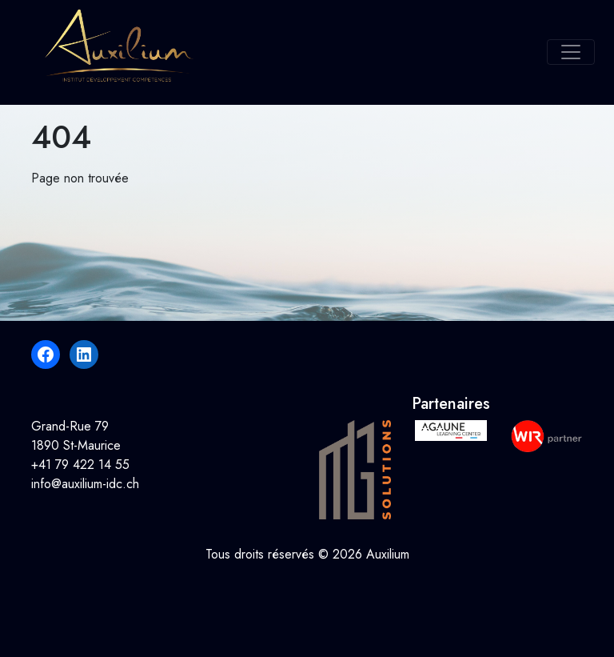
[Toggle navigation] (571, 52)
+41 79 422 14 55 (80, 464)
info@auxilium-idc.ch (85, 484)
